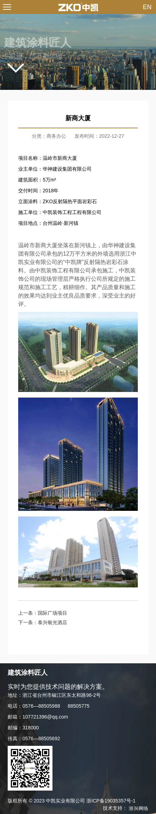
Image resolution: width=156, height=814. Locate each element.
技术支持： (125, 808)
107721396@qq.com (45, 717)
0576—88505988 (41, 706)
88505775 (79, 706)
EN (147, 6)
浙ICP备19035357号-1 (110, 801)
